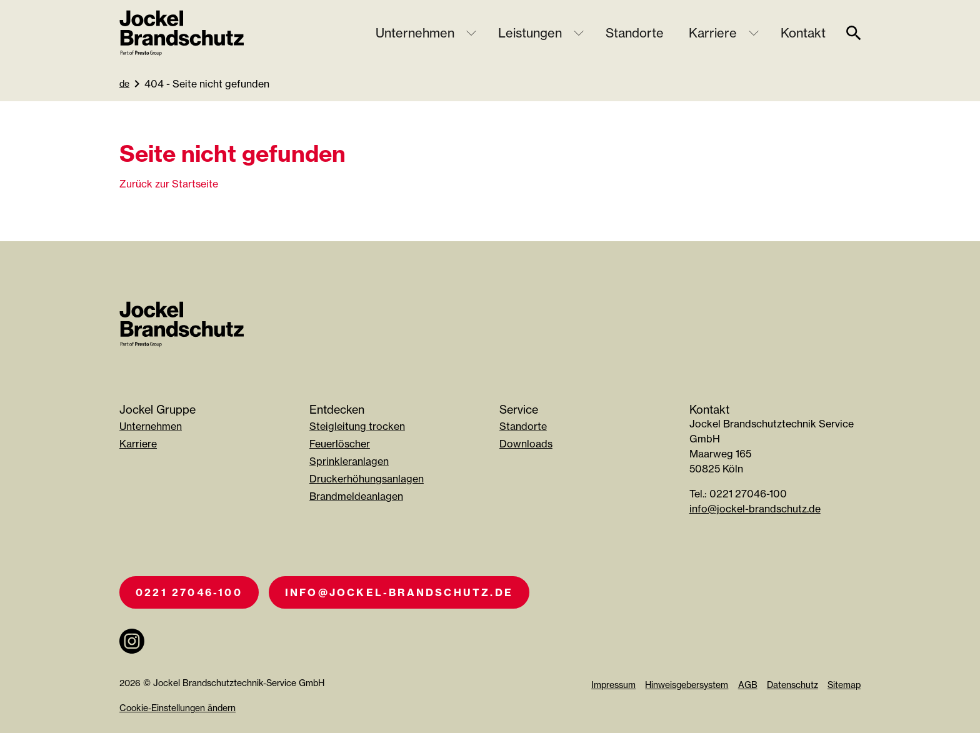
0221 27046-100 (189, 592)
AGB (748, 684)
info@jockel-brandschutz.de (755, 508)
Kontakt (803, 33)
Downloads (525, 443)
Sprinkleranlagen (349, 461)
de (124, 83)
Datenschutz (792, 684)
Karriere (713, 33)
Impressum (613, 684)
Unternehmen (415, 33)
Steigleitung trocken (357, 426)
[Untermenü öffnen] (471, 33)
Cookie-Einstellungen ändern (177, 707)
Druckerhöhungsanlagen (366, 478)
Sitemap (844, 684)
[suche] (853, 33)
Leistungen (530, 33)
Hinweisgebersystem (686, 684)
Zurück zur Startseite (168, 183)
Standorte (635, 33)
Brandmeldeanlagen (356, 496)
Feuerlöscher (339, 443)
